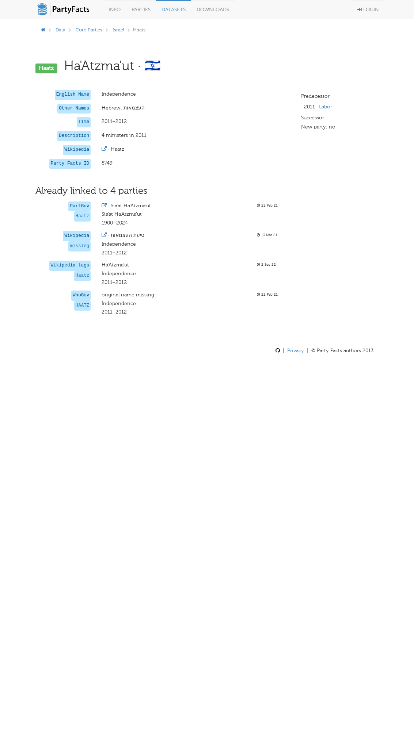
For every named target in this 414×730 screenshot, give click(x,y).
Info (115, 10)
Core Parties (89, 29)
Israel (118, 29)
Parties (141, 10)
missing (79, 246)
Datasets (174, 10)
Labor (325, 107)
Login (368, 10)
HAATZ (83, 305)
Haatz (83, 216)
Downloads (213, 10)
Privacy (295, 350)
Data (60, 29)
